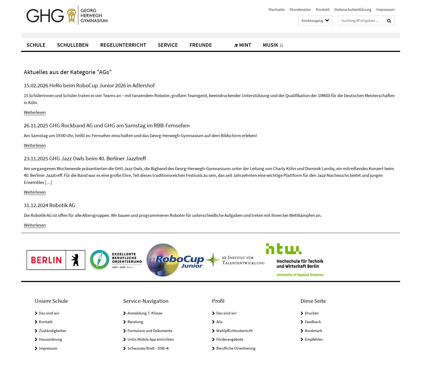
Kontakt (322, 9)
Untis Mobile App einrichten (151, 339)
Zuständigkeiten (52, 330)
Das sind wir (49, 313)
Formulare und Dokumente (150, 330)
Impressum (385, 9)
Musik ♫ (273, 44)
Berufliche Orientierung (236, 348)
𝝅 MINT (242, 44)
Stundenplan (300, 9)
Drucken (312, 313)
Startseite (276, 9)
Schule (36, 44)
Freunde (201, 44)
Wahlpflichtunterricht (234, 330)
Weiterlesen (35, 112)
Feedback (313, 321)
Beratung (135, 321)
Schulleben (73, 44)
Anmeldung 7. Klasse (145, 313)
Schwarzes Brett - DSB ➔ (148, 348)
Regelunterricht (123, 44)
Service (168, 44)
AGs (219, 321)
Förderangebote (229, 339)
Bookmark (313, 330)
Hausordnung (50, 339)
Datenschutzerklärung (352, 9)
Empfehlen (314, 339)
